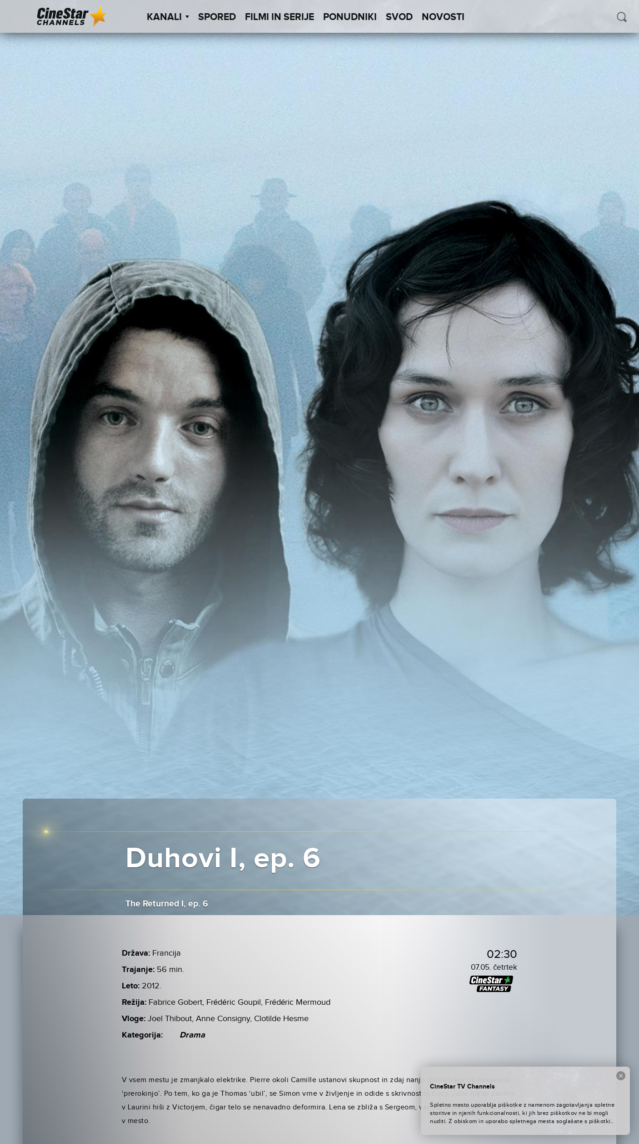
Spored (217, 17)
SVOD (399, 17)
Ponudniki (350, 17)
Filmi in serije (279, 17)
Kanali (168, 17)
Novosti (443, 17)
